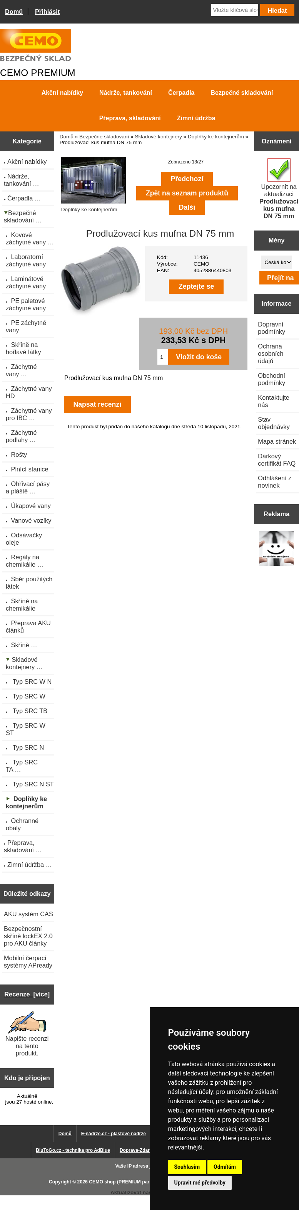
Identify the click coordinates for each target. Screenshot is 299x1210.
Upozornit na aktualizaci (279, 188)
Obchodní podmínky (271, 379)
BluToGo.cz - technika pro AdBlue (73, 1150)
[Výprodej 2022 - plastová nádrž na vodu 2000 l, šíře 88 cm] (276, 549)
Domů (14, 11)
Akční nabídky (62, 92)
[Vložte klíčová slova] (234, 10)
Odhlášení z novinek (274, 482)
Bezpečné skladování (104, 137)
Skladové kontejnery (158, 137)
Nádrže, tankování (125, 92)
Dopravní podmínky (271, 328)
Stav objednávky (274, 423)
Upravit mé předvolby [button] (200, 1183)
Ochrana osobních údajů (270, 353)
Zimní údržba (196, 118)
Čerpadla (181, 92)
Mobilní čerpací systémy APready (28, 961)
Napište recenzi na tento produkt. (26, 1034)
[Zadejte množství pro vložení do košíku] (162, 357)
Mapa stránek (277, 441)
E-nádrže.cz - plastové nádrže (113, 1133)
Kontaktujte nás (273, 401)
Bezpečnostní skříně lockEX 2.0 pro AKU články (28, 936)
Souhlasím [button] (187, 1167)
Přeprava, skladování (130, 118)
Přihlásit (47, 11)
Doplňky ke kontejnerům (216, 137)
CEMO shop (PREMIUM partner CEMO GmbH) (139, 1182)
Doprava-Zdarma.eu (141, 1150)
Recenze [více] (27, 994)
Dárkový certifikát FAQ (277, 460)
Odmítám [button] (225, 1167)
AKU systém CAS (28, 913)
